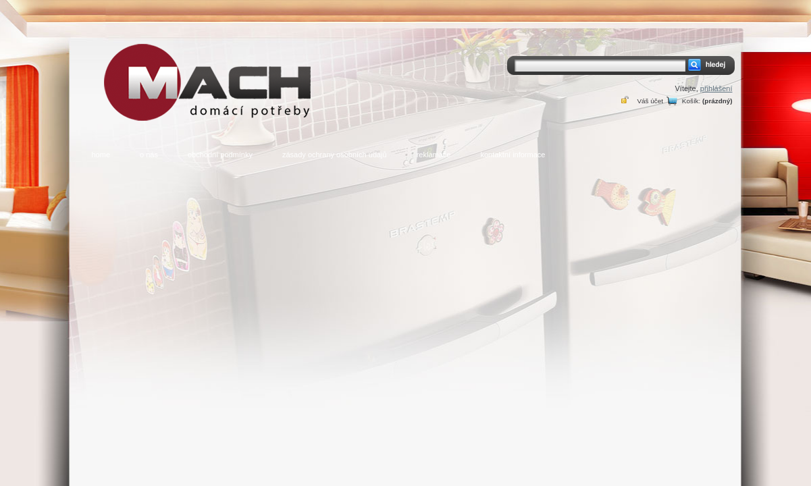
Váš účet (649, 101)
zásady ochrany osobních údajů (334, 155)
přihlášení (716, 88)
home (101, 155)
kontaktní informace (512, 155)
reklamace (434, 155)
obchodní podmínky (220, 155)
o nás (149, 155)
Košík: (691, 101)
